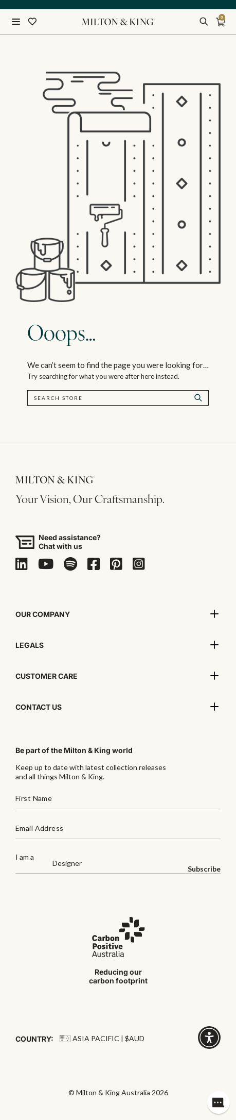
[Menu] (16, 21)
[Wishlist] (32, 21)
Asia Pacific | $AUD (102, 1038)
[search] (203, 21)
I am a (24, 857)
